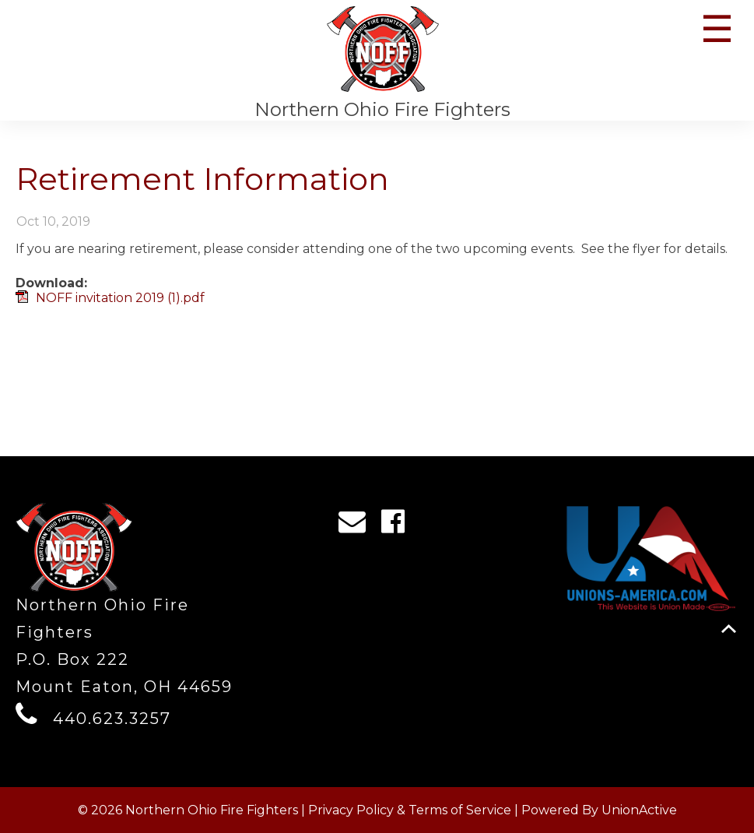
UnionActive (639, 810)
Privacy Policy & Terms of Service (409, 810)
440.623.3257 (112, 718)
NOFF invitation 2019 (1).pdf (120, 297)
